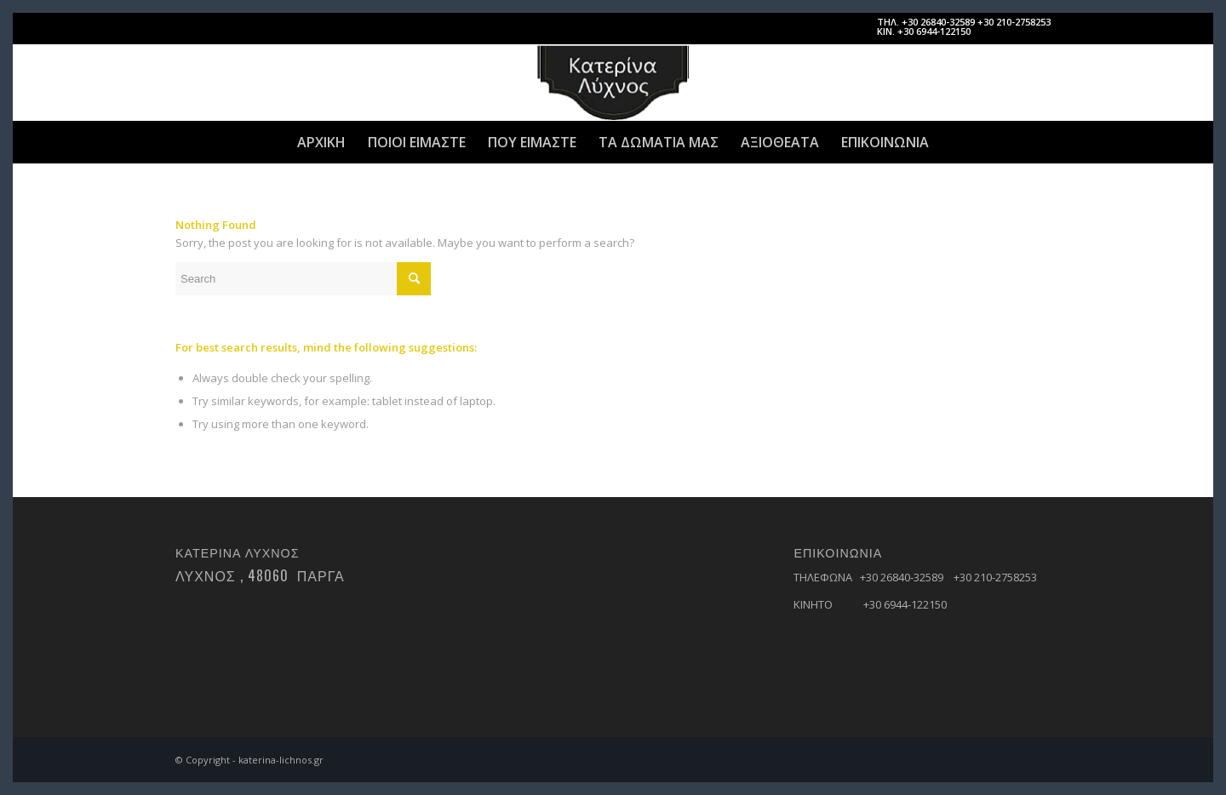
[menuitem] (321, 142)
